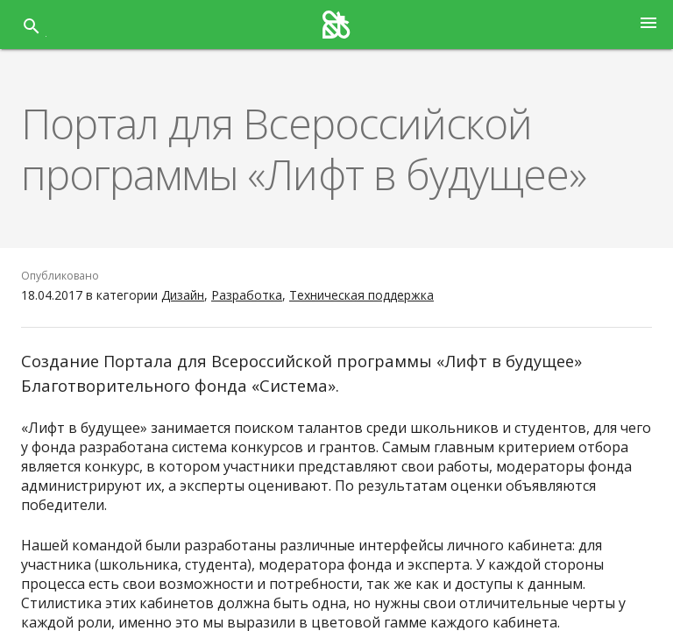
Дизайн (182, 295)
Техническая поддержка (361, 295)
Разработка (246, 295)
